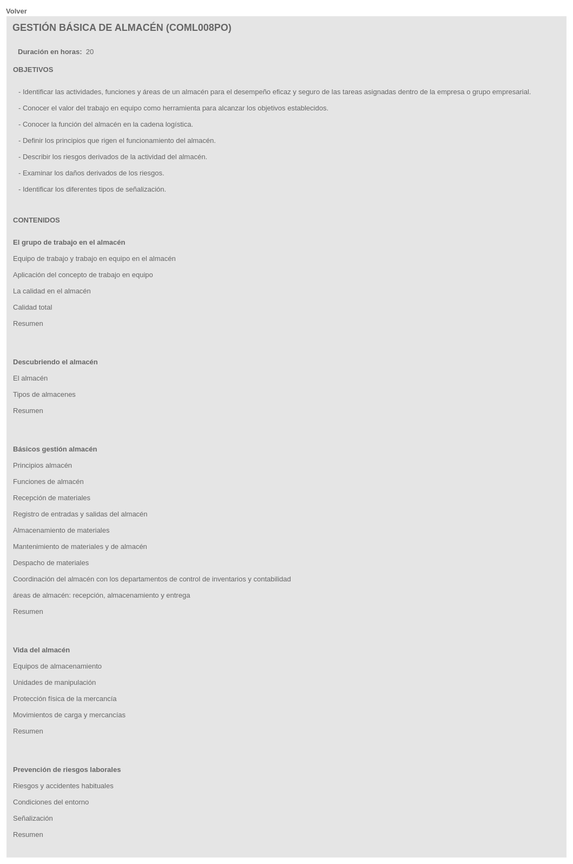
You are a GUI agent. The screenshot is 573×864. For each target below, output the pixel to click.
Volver (16, 11)
